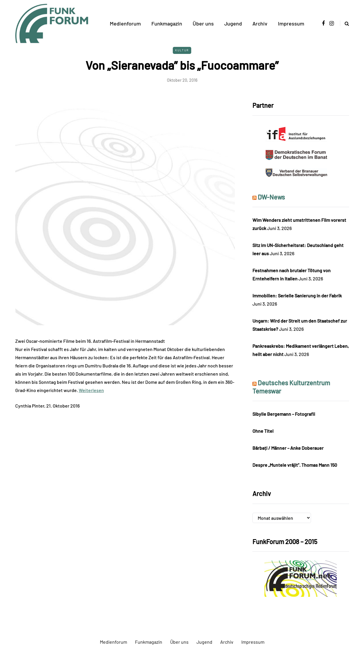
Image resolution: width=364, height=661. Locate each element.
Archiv (259, 23)
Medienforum (125, 23)
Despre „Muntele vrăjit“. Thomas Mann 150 (294, 465)
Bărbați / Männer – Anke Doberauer (288, 448)
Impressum (291, 23)
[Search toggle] (344, 23)
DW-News (271, 197)
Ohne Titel (263, 431)
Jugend (233, 23)
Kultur (182, 50)
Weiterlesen (91, 390)
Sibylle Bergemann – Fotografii (283, 414)
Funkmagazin (166, 23)
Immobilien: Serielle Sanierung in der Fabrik (297, 295)
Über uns (203, 23)
